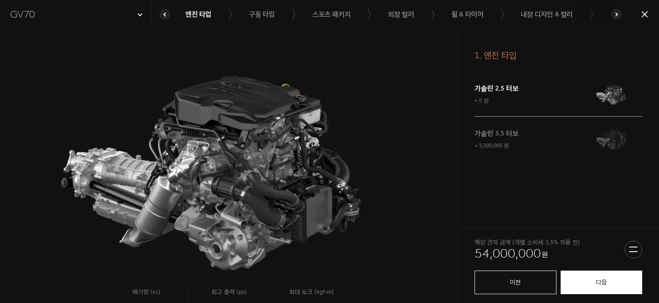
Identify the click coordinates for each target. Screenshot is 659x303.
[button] (75, 14)
